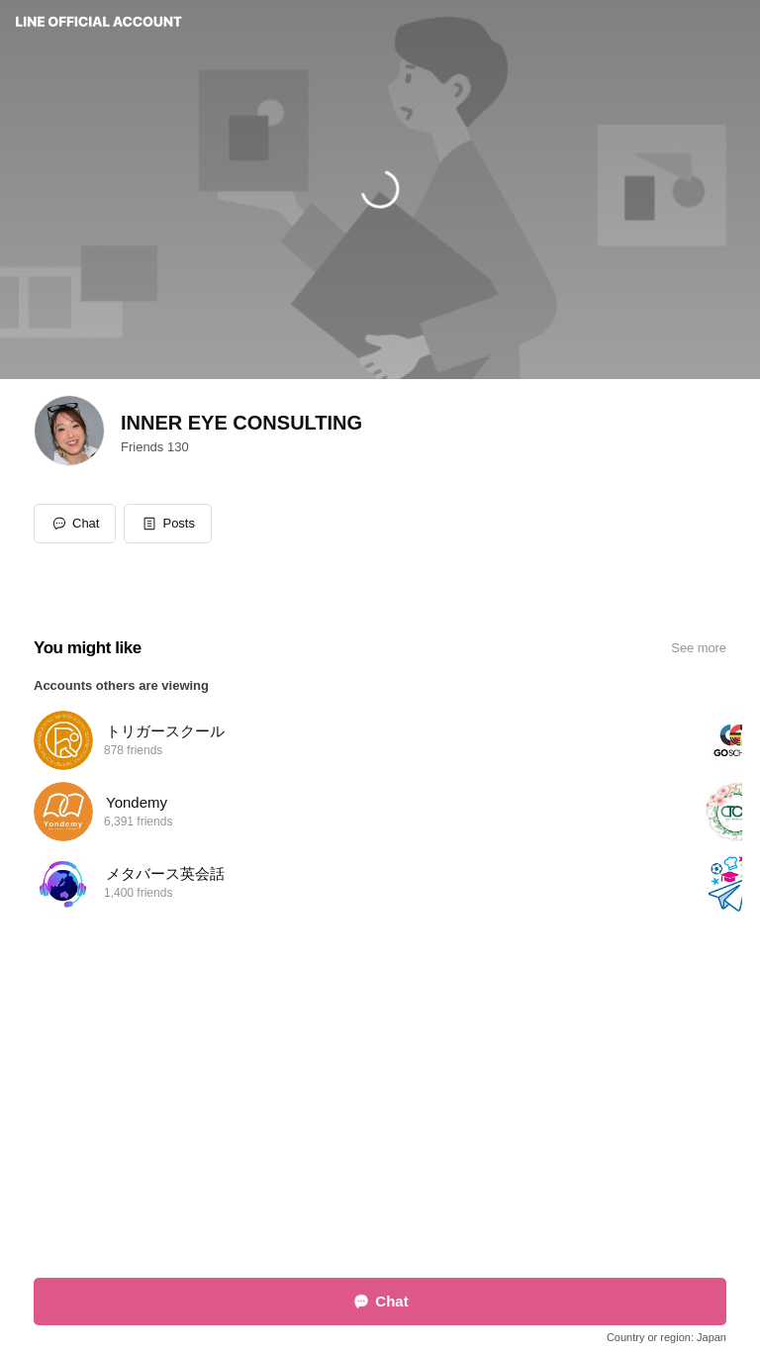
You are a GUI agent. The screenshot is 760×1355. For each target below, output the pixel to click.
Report (316, 1190)
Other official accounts (404, 1190)
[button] (168, 523)
